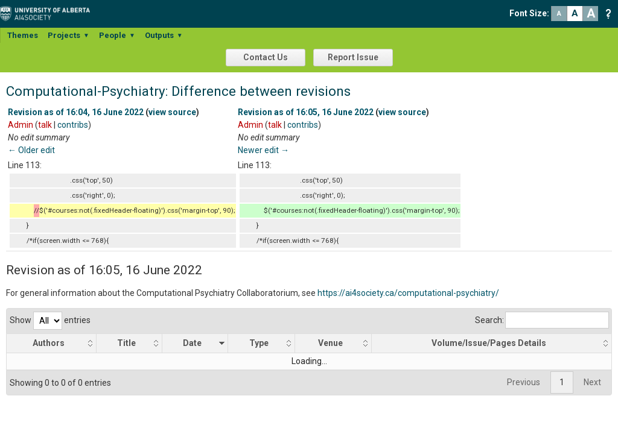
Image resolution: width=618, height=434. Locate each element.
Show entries (50, 320)
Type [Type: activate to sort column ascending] (259, 343)
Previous (523, 382)
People (117, 35)
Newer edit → (263, 150)
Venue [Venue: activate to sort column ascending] (330, 343)
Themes (22, 35)
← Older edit (31, 150)
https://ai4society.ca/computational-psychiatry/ (408, 293)
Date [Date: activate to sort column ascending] (192, 343)
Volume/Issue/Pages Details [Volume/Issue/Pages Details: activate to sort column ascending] (489, 343)
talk (45, 125)
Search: (542, 320)
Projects (68, 35)
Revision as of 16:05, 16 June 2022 (306, 112)
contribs (72, 125)
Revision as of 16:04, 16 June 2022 (76, 112)
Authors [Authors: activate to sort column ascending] (49, 343)
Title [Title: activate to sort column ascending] (127, 343)
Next (592, 382)
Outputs (164, 35)
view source (172, 112)
